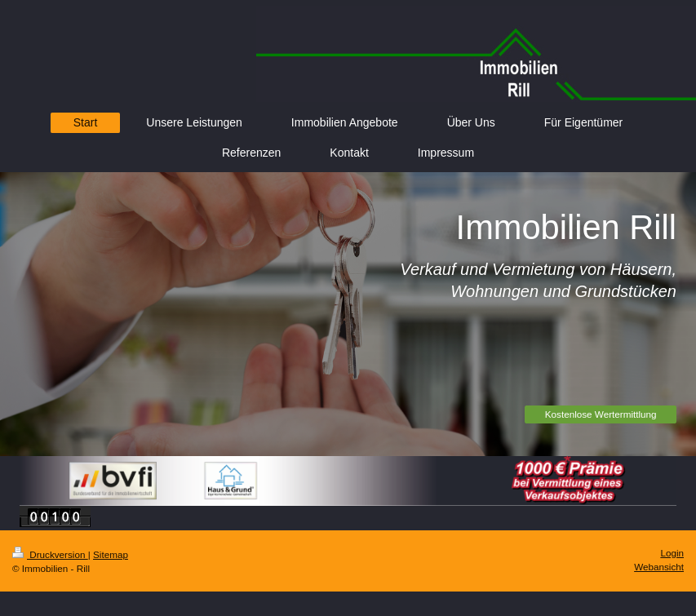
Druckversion (50, 554)
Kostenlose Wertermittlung (601, 414)
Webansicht (659, 566)
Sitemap (110, 554)
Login (672, 552)
